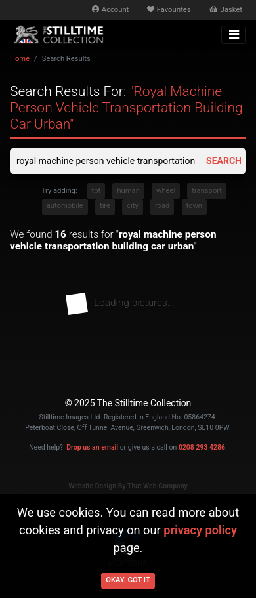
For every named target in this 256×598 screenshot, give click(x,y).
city (133, 206)
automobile (65, 206)
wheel (165, 190)
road (162, 206)
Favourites (168, 9)
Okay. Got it (128, 580)
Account (110, 9)
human (128, 190)
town (194, 206)
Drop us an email (92, 447)
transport (207, 190)
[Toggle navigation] (233, 35)
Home (20, 58)
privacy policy (200, 530)
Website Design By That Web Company (128, 486)
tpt (96, 190)
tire (105, 206)
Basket (225, 9)
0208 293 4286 (202, 447)
